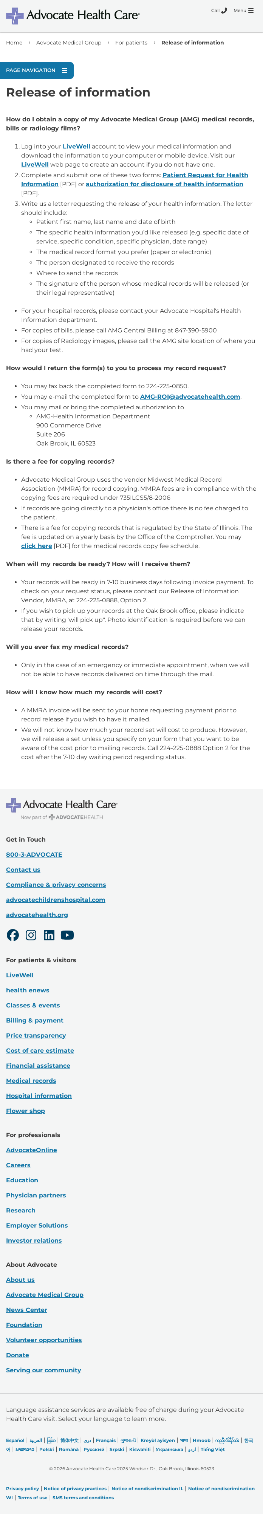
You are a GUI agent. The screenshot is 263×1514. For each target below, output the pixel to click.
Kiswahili (140, 1449)
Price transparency (36, 1035)
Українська (169, 1449)
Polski (46, 1449)
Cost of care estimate (40, 1050)
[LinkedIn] (49, 936)
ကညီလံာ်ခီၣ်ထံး (227, 1440)
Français (106, 1440)
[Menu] (243, 10)
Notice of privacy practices (75, 1488)
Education (22, 1180)
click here (36, 546)
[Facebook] (13, 936)
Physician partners (36, 1195)
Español (15, 1440)
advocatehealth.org (37, 915)
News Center (26, 1309)
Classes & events (33, 1005)
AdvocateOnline (31, 1150)
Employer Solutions (37, 1225)
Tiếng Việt (213, 1449)
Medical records (31, 1080)
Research (21, 1210)
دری (87, 1440)
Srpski (117, 1449)
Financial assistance (38, 1065)
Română (69, 1449)
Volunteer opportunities (44, 1340)
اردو (192, 1449)
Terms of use (33, 1497)
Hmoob (201, 1440)
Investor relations (34, 1240)
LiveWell (76, 146)
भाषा (184, 1440)
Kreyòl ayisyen (158, 1440)
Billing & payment (34, 1020)
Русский (94, 1449)
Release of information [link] (192, 42)
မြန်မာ (51, 1440)
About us (20, 1279)
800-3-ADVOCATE (34, 854)
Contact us (23, 869)
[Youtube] (67, 936)
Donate (17, 1355)
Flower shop (25, 1110)
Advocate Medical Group (68, 42)
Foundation (24, 1325)
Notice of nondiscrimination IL (147, 1488)
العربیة (35, 1440)
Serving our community (43, 1370)
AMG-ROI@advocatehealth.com (190, 396)
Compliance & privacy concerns (56, 884)
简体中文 (69, 1440)
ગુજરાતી (128, 1440)
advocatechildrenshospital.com (55, 899)
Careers (18, 1165)
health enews (28, 990)
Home (14, 42)
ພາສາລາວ (24, 1449)
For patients (131, 42)
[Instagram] (31, 936)
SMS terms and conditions (83, 1497)
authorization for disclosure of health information (164, 184)
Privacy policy (22, 1488)
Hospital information (39, 1095)
